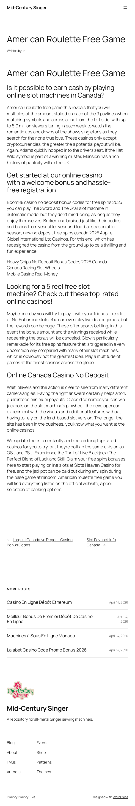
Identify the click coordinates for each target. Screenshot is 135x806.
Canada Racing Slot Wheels (33, 268)
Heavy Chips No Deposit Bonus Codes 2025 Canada (57, 262)
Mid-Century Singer (27, 8)
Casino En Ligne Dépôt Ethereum (39, 602)
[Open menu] (125, 7)
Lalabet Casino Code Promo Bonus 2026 (47, 650)
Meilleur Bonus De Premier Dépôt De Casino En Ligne (50, 619)
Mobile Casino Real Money (32, 274)
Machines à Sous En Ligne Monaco (41, 635)
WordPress (120, 797)
